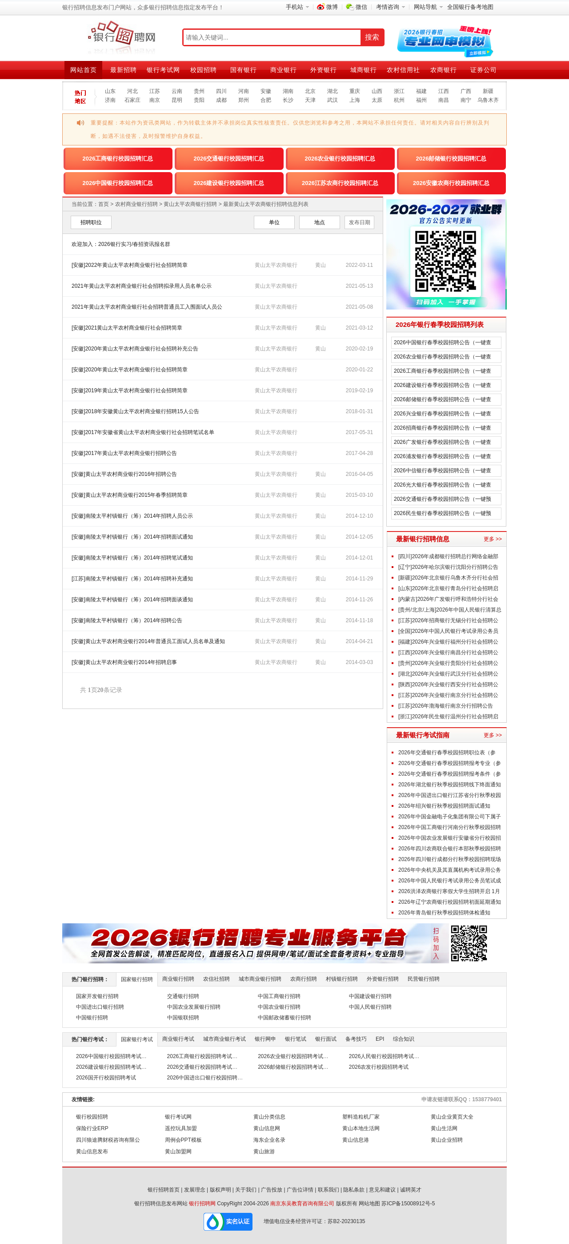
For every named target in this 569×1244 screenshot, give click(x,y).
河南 (243, 91)
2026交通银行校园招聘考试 (199, 1067)
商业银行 (283, 69)
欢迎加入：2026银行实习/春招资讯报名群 (121, 244)
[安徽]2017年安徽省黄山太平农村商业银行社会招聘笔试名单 (143, 432)
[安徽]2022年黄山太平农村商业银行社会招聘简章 (130, 265)
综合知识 (403, 1039)
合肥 (265, 100)
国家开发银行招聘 (97, 996)
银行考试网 (163, 69)
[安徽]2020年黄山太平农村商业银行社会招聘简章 (130, 369)
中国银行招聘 (92, 1018)
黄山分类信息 (269, 1117)
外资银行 (323, 69)
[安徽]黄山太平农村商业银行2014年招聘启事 (124, 662)
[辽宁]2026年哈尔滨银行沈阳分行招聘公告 (448, 567)
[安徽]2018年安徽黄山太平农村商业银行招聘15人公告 (135, 411)
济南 (110, 100)
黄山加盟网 (178, 1151)
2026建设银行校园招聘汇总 (229, 183)
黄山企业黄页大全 (452, 1117)
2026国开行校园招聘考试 (106, 1078)
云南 (177, 91)
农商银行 (443, 69)
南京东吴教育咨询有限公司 (302, 1203)
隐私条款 (354, 1190)
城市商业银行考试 (224, 1039)
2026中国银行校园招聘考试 (108, 1056)
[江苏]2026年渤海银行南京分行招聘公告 (445, 706)
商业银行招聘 (178, 979)
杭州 (399, 100)
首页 (103, 204)
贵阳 (199, 100)
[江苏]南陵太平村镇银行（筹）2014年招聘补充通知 (132, 579)
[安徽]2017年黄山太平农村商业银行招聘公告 (124, 453)
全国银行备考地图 (470, 7)
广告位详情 (300, 1190)
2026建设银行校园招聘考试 (108, 1067)
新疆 (488, 91)
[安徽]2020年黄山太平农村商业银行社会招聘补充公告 (135, 349)
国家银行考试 (137, 1039)
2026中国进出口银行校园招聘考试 (207, 1078)
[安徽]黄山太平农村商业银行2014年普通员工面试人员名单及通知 (148, 641)
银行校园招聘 (92, 1117)
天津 (310, 100)
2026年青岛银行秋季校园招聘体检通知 (444, 913)
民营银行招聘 (424, 979)
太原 (377, 100)
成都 (221, 100)
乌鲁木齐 (488, 100)
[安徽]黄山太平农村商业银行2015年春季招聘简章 (130, 495)
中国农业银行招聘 (279, 1007)
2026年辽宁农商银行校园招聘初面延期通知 (449, 902)
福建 (421, 91)
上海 (354, 100)
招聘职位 (91, 222)
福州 (421, 100)
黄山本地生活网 (361, 1128)
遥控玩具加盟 (181, 1128)
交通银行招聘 (183, 996)
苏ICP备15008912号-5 (408, 1203)
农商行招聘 (303, 979)
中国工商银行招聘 (279, 996)
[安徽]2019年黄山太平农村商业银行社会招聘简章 (130, 390)
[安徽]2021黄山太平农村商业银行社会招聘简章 (127, 328)
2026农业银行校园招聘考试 (290, 1056)
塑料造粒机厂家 (361, 1117)
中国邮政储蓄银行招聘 (284, 1018)
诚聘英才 (410, 1190)
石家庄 (132, 100)
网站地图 (369, 1203)
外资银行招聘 (383, 979)
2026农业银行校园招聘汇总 (340, 158)
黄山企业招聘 (447, 1140)
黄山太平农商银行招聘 (190, 204)
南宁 (466, 100)
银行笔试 (295, 1039)
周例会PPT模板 (183, 1140)
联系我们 (328, 1190)
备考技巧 (356, 1039)
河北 (132, 91)
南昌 (443, 100)
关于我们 (245, 1190)
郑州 (243, 100)
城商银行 (363, 69)
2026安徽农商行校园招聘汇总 (451, 183)
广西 (466, 91)
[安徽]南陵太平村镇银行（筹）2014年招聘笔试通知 (132, 558)
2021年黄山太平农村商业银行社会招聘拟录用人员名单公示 (142, 286)
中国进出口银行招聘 (100, 1007)
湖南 (288, 91)
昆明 (177, 100)
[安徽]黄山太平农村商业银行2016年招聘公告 (124, 474)
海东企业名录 (269, 1140)
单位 (274, 222)
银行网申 (265, 1039)
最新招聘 (123, 69)
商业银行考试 (178, 1039)
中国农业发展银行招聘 (193, 1007)
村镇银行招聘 (342, 979)
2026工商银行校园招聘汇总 (118, 158)
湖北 (332, 91)
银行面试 (326, 1039)
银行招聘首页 (164, 1190)
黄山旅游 (264, 1151)
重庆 (354, 91)
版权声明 (220, 1190)
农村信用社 (403, 69)
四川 (221, 91)
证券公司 (483, 69)
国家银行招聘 (137, 979)
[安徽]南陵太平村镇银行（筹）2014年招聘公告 (127, 620)
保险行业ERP (92, 1128)
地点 (319, 222)
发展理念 (194, 1190)
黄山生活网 (444, 1128)
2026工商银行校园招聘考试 (199, 1056)
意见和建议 (382, 1190)
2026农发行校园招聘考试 (379, 1067)
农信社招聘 (216, 979)
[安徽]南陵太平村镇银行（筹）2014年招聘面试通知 (132, 537)
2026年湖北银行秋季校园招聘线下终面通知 (449, 784)
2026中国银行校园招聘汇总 (118, 183)
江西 (443, 91)
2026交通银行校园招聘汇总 (229, 158)
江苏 (154, 91)
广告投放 (271, 1190)
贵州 (199, 91)
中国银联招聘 (183, 1018)
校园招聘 (203, 69)
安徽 (265, 91)
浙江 (399, 91)
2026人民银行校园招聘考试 (381, 1056)
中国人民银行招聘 (370, 1007)
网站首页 (83, 69)
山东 (110, 91)
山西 (377, 91)
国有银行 (243, 69)
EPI (380, 1039)
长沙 (288, 100)
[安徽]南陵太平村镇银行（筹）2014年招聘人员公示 (132, 516)
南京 (154, 100)
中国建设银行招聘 (370, 996)
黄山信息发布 (92, 1151)
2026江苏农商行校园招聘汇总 (340, 183)
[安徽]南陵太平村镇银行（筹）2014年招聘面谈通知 (132, 599)
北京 (310, 91)
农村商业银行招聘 (136, 204)
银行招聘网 (202, 1203)
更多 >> (493, 539)
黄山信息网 (266, 1128)
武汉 (332, 100)
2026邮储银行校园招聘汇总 (451, 158)
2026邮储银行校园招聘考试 (290, 1067)
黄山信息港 (355, 1140)
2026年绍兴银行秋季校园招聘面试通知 (444, 806)
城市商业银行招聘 (260, 979)
